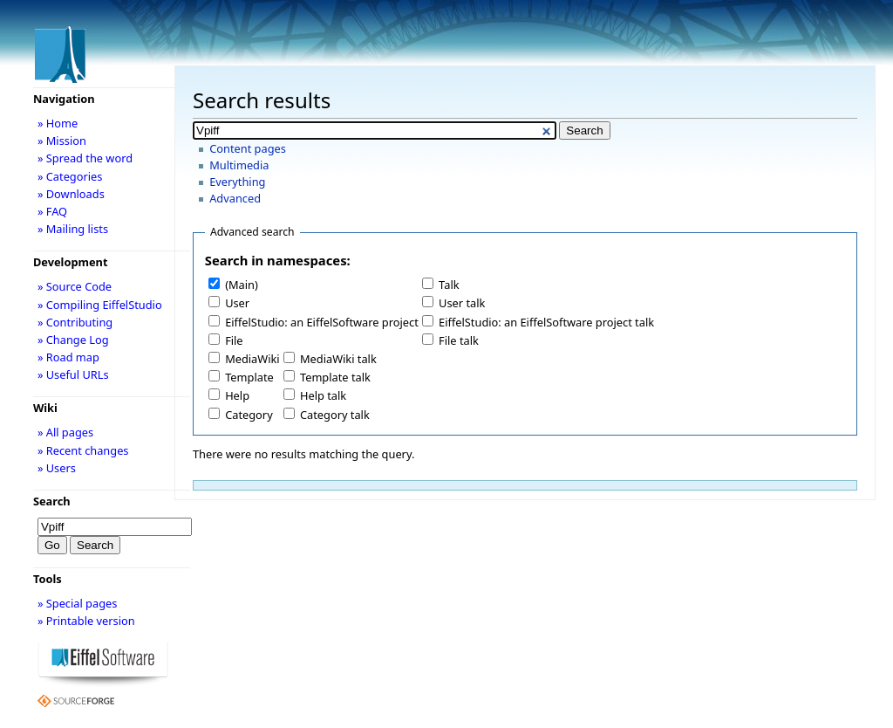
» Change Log (73, 339)
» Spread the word (85, 158)
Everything (237, 181)
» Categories (70, 176)
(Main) (241, 284)
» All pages (65, 432)
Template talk (335, 377)
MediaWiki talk (338, 359)
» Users (56, 468)
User (237, 303)
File (233, 340)
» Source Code (74, 286)
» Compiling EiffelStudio (99, 304)
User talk (462, 303)
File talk (459, 340)
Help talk (323, 395)
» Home (57, 123)
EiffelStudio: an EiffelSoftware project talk (546, 322)
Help (237, 395)
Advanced (235, 198)
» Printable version (86, 620)
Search (52, 501)
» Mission (61, 140)
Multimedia (239, 165)
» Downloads (71, 194)
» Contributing (74, 322)
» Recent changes (83, 450)
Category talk (335, 414)
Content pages (247, 148)
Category (249, 414)
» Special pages (77, 603)
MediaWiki (252, 359)
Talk (449, 284)
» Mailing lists (72, 229)
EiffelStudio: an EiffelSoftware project (322, 322)
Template (249, 377)
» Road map (68, 357)
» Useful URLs (73, 374)
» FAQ (52, 211)
